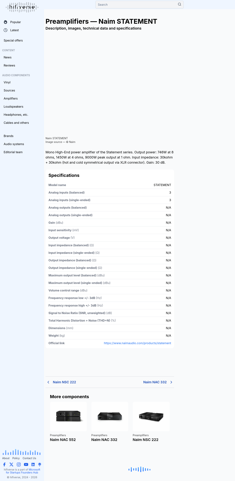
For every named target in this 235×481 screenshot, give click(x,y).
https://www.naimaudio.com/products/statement (137, 343)
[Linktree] (39, 464)
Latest (11, 30)
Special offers (13, 40)
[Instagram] (19, 464)
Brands (8, 136)
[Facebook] (4, 464)
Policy (16, 458)
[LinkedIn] (33, 464)
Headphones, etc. (16, 114)
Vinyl (7, 82)
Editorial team (13, 152)
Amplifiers (11, 98)
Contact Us (29, 458)
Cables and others (16, 123)
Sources (9, 90)
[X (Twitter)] (11, 464)
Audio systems (14, 144)
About (5, 458)
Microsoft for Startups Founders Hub (23, 471)
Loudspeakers (13, 106)
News (8, 57)
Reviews (9, 65)
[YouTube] (26, 464)
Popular (12, 22)
